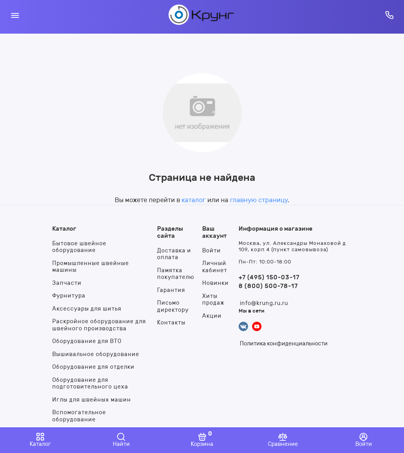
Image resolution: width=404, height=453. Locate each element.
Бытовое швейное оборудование (79, 247)
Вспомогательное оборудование (79, 416)
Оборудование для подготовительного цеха (90, 383)
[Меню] (15, 15)
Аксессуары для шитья (86, 308)
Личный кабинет (214, 267)
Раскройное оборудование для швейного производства (99, 325)
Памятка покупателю (175, 274)
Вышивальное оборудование (95, 354)
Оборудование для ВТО (86, 341)
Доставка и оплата (174, 254)
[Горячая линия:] (389, 15)
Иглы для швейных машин (91, 399)
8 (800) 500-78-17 (268, 286)
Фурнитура (68, 295)
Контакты (171, 322)
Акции (212, 316)
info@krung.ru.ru (264, 303)
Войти (211, 250)
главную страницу (259, 200)
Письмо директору (173, 306)
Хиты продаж (213, 300)
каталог (194, 200)
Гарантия (171, 290)
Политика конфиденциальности (284, 343)
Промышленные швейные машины (90, 267)
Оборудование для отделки (93, 367)
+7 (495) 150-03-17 (269, 277)
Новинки (215, 283)
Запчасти (67, 283)
